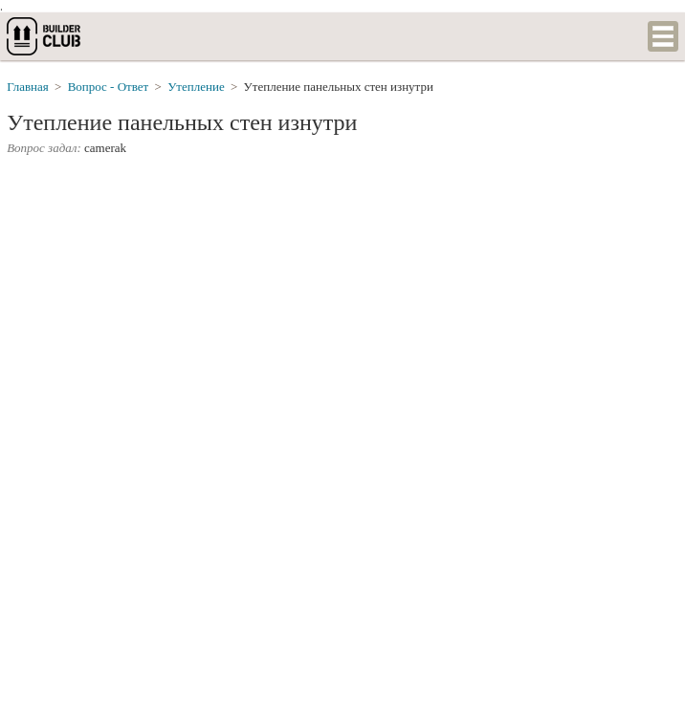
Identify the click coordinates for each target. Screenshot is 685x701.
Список (663, 36)
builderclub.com (45, 36)
